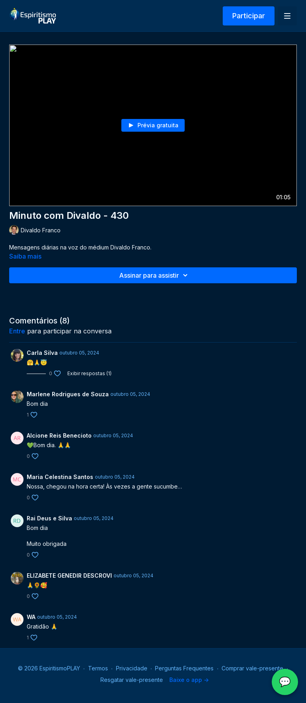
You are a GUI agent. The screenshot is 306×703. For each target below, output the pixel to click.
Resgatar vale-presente (131, 679)
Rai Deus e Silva (49, 518)
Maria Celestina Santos (60, 476)
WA (31, 616)
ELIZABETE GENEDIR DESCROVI (69, 575)
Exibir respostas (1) (89, 373)
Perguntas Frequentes (184, 668)
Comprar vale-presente (252, 668)
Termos (98, 668)
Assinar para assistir (154, 275)
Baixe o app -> (189, 679)
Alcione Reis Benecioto (59, 435)
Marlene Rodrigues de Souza (68, 394)
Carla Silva (42, 352)
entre (17, 331)
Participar (248, 16)
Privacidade (131, 668)
